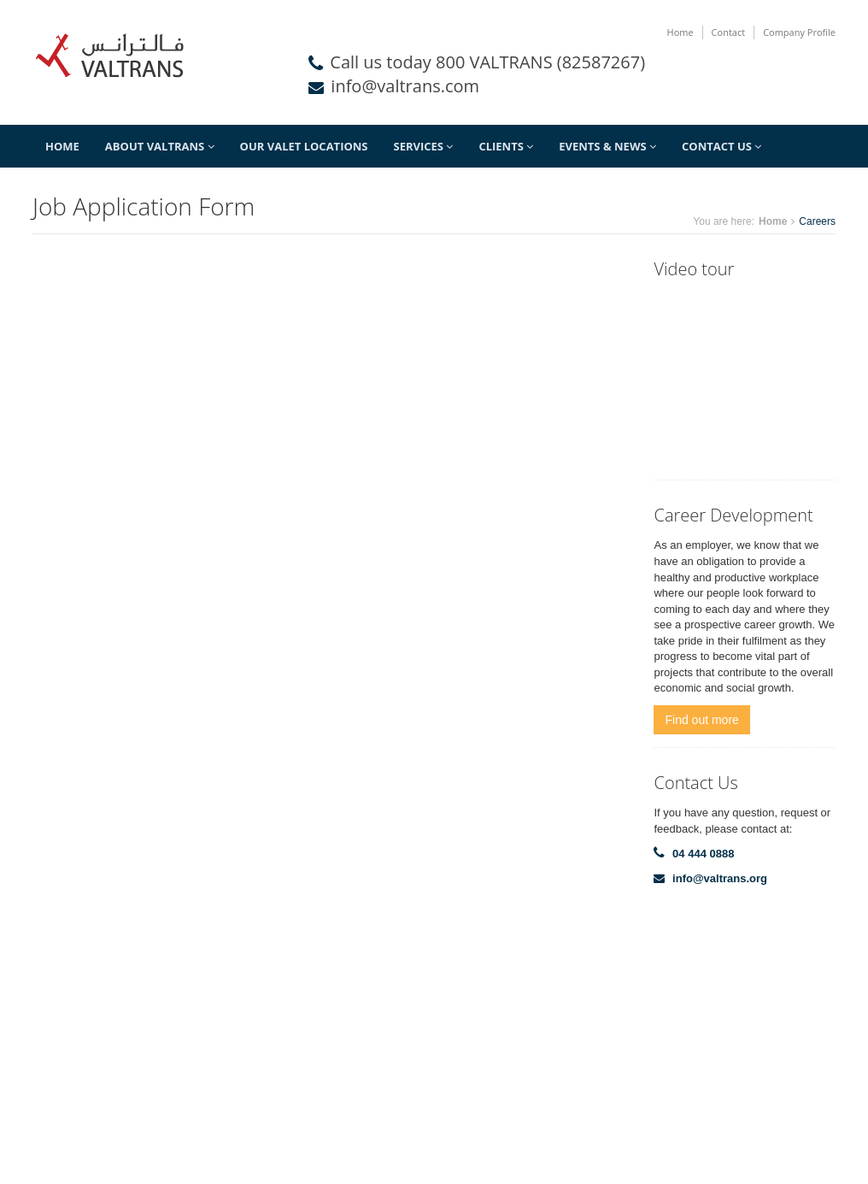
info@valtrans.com (405, 85)
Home (680, 32)
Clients (505, 146)
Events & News (607, 146)
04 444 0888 (703, 853)
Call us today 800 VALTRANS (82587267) (487, 62)
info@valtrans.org (719, 878)
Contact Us (721, 146)
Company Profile (799, 32)
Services (424, 146)
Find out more (701, 720)
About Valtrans (159, 146)
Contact (729, 32)
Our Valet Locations (304, 146)
